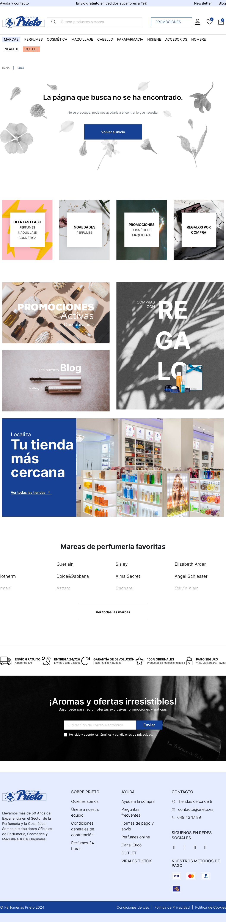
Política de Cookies (210, 907)
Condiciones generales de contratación (82, 829)
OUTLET (129, 853)
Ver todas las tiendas (31, 492)
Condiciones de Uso (133, 907)
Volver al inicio (113, 132)
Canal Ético (131, 845)
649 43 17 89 (189, 817)
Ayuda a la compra (138, 801)
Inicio (5, 68)
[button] (221, 22)
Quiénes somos (85, 801)
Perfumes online (135, 837)
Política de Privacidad (172, 907)
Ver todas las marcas (113, 612)
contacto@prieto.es (195, 809)
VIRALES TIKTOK (136, 861)
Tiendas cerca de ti (195, 801)
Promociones (172, 22)
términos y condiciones (115, 734)
